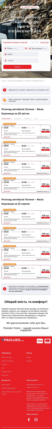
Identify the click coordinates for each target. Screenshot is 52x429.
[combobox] (15, 48)
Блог (3, 362)
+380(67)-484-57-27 (30, 7)
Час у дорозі (18, 112)
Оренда (29, 351)
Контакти (4, 358)
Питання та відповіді (8, 354)
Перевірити (14, 60)
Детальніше (7, 130)
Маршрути (30, 354)
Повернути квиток (7, 365)
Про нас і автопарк (8, 351)
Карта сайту (5, 369)
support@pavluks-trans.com (36, 378)
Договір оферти (7, 378)
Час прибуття (28, 112)
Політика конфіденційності (10, 382)
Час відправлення (6, 112)
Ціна (37, 112)
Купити (45, 125)
